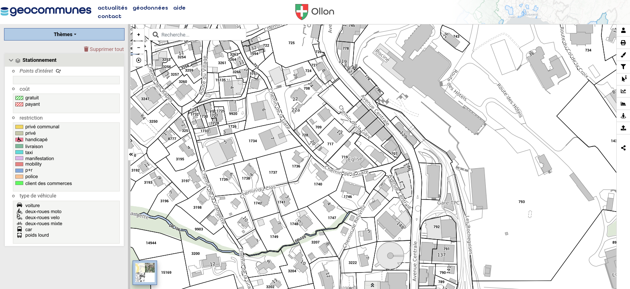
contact (109, 16)
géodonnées (150, 7)
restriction (31, 118)
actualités (112, 7)
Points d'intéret (40, 71)
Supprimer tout (104, 49)
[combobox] (197, 34)
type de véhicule (38, 196)
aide (179, 7)
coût (25, 89)
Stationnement (39, 60)
